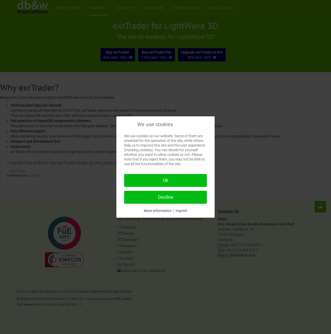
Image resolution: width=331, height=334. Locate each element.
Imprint (181, 211)
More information (158, 211)
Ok (165, 180)
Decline (165, 197)
